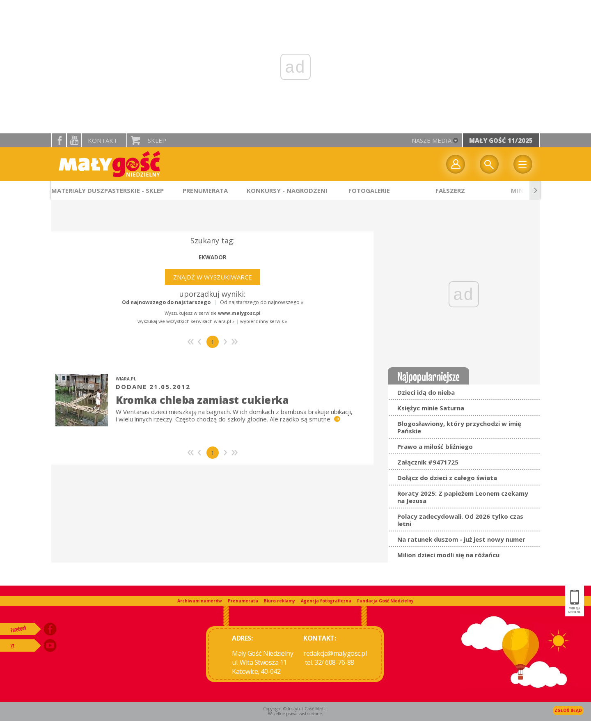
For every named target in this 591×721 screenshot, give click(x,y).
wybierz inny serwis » (263, 321)
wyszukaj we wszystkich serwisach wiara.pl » (186, 321)
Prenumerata (243, 601)
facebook (59, 140)
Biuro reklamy (279, 601)
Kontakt (102, 140)
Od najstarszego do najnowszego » (261, 302)
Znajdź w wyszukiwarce (212, 277)
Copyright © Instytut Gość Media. (295, 709)
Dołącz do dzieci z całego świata (447, 477)
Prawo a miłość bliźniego (435, 446)
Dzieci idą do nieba (426, 392)
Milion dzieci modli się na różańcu (448, 554)
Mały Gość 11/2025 (501, 140)
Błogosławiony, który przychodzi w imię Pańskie (459, 427)
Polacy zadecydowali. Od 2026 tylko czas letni (460, 520)
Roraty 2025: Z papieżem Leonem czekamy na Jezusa (462, 497)
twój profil (455, 164)
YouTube (74, 140)
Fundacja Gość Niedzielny (385, 601)
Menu (522, 164)
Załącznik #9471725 (427, 462)
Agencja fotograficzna (326, 601)
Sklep (157, 140)
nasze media (431, 140)
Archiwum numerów (199, 601)
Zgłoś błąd (568, 710)
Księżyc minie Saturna (430, 408)
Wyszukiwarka (489, 164)
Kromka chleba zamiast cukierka (202, 400)
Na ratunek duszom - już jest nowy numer (461, 539)
